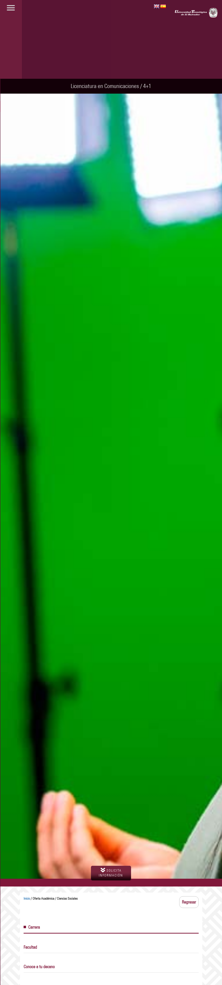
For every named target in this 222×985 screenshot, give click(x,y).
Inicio (27, 898)
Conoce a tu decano (39, 966)
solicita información (111, 872)
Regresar (189, 902)
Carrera (32, 927)
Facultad (30, 947)
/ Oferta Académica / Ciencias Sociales (51, 898)
